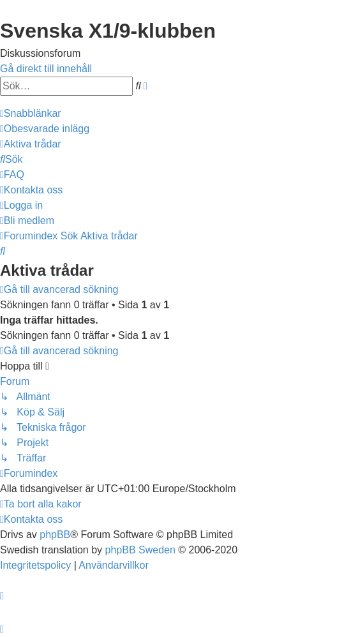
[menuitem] (44, 128)
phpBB (55, 534)
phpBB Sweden (140, 549)
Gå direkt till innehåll (46, 68)
